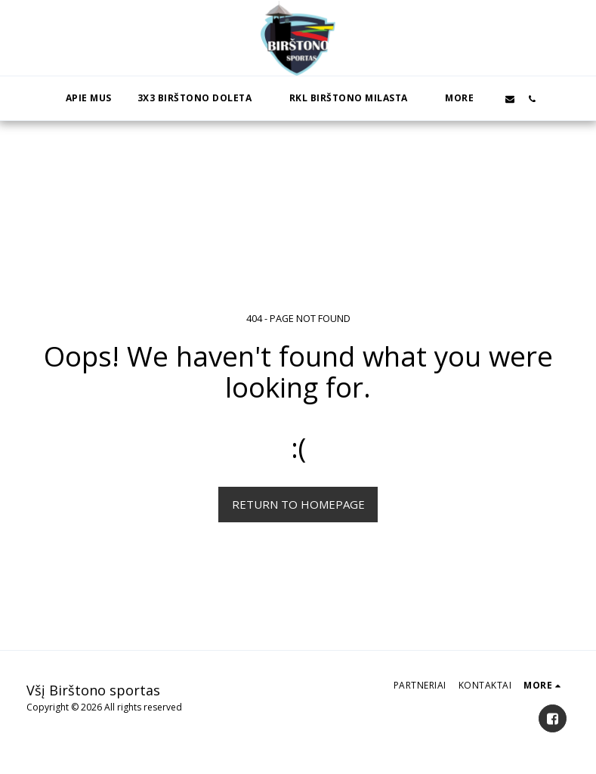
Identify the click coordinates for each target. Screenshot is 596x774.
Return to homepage (298, 504)
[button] (200, 98)
